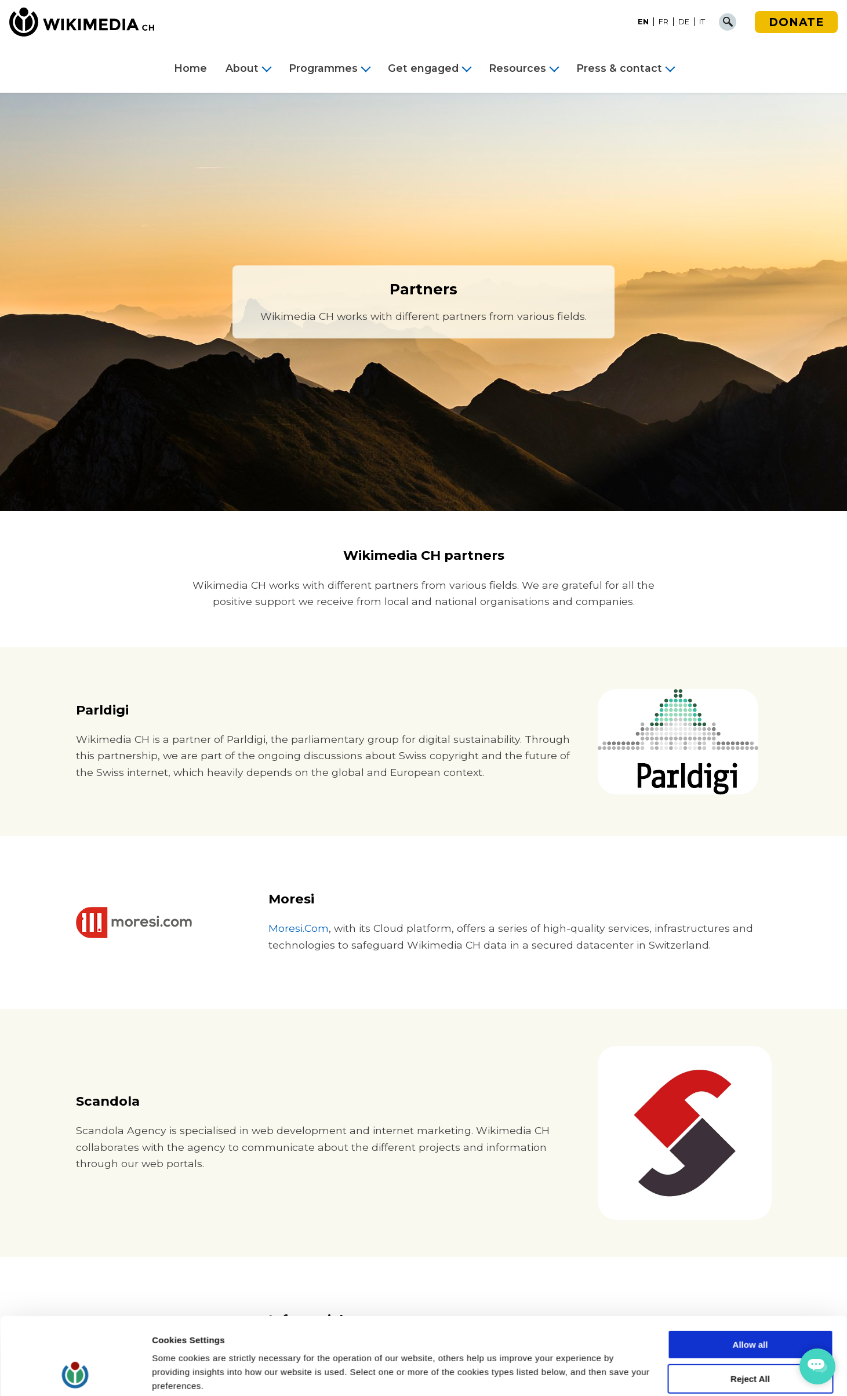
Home (190, 68)
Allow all (750, 1272)
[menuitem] (643, 22)
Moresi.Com (298, 928)
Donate (796, 22)
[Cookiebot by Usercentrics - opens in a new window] (75, 1373)
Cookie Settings (185, 1373)
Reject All (750, 1306)
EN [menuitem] (643, 21)
